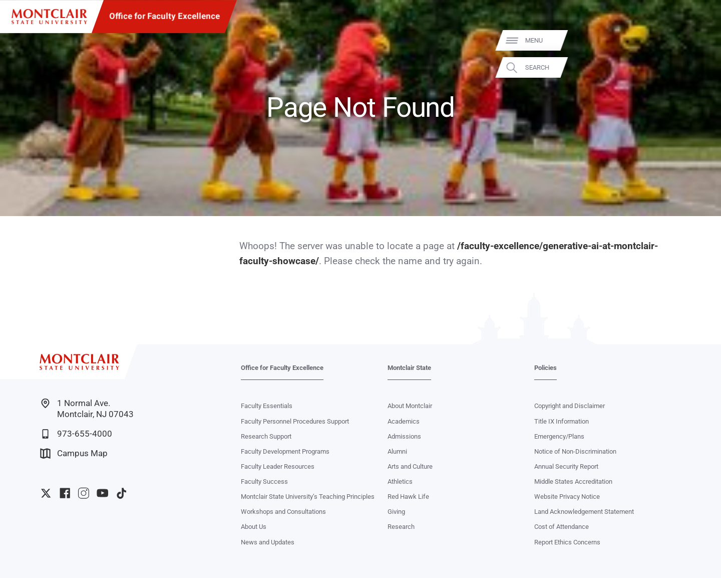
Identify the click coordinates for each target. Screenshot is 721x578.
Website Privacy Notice (567, 496)
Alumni (397, 451)
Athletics (400, 481)
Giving (396, 511)
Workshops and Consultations (283, 511)
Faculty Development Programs (285, 451)
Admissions (404, 436)
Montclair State (409, 367)
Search (698, 67)
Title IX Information (561, 421)
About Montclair (410, 406)
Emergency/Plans (559, 436)
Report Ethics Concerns (567, 542)
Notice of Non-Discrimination (575, 451)
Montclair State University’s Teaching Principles (308, 496)
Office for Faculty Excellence (164, 16)
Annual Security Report (566, 466)
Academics (404, 421)
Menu (695, 40)
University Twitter (46, 493)
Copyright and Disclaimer (569, 406)
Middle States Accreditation (573, 481)
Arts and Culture (410, 466)
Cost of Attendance (561, 526)
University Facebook (65, 493)
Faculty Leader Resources (277, 466)
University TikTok (121, 493)
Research (401, 526)
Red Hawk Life (408, 496)
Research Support (266, 436)
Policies (545, 367)
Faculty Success (264, 481)
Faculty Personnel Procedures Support (295, 421)
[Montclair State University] (49, 17)
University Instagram (83, 493)
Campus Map (74, 453)
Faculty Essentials (266, 406)
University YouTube (102, 493)
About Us (253, 526)
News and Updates (267, 542)
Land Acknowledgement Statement (584, 511)
